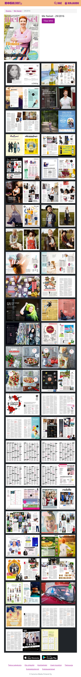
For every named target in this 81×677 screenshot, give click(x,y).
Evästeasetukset (48, 669)
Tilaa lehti (48, 20)
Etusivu (8, 11)
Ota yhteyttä (29, 665)
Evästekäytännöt (32, 669)
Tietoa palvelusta (14, 665)
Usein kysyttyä (56, 665)
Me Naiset (18, 11)
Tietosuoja (69, 665)
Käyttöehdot (42, 665)
